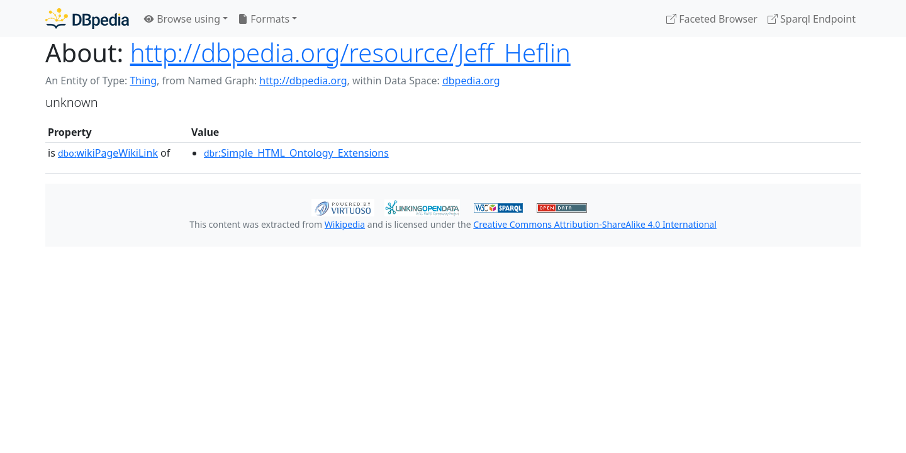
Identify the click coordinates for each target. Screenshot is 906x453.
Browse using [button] (182, 19)
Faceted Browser (712, 19)
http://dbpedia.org (303, 80)
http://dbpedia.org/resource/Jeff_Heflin (350, 52)
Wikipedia (345, 224)
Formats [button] (263, 19)
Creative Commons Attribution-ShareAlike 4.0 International (594, 224)
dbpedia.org (471, 80)
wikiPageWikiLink (108, 153)
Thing (143, 80)
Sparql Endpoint (812, 19)
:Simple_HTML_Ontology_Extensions (296, 153)
